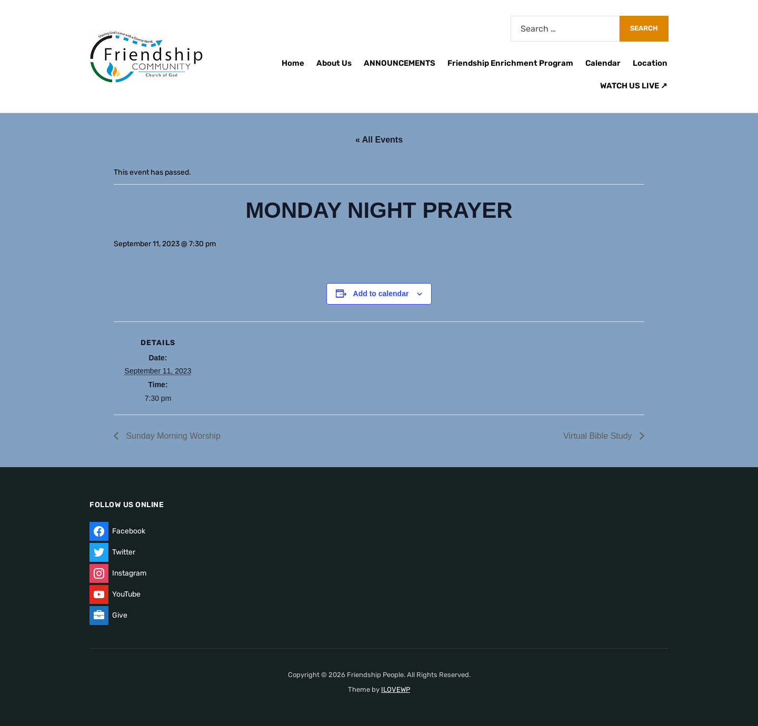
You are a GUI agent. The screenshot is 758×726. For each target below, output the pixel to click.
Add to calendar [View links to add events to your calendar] (381, 293)
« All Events (379, 139)
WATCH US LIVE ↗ (633, 85)
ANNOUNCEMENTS (399, 63)
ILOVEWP (395, 689)
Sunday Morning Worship (172, 435)
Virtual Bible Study (598, 435)
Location (650, 63)
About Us (334, 63)
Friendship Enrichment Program (510, 63)
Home (293, 63)
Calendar (603, 63)
